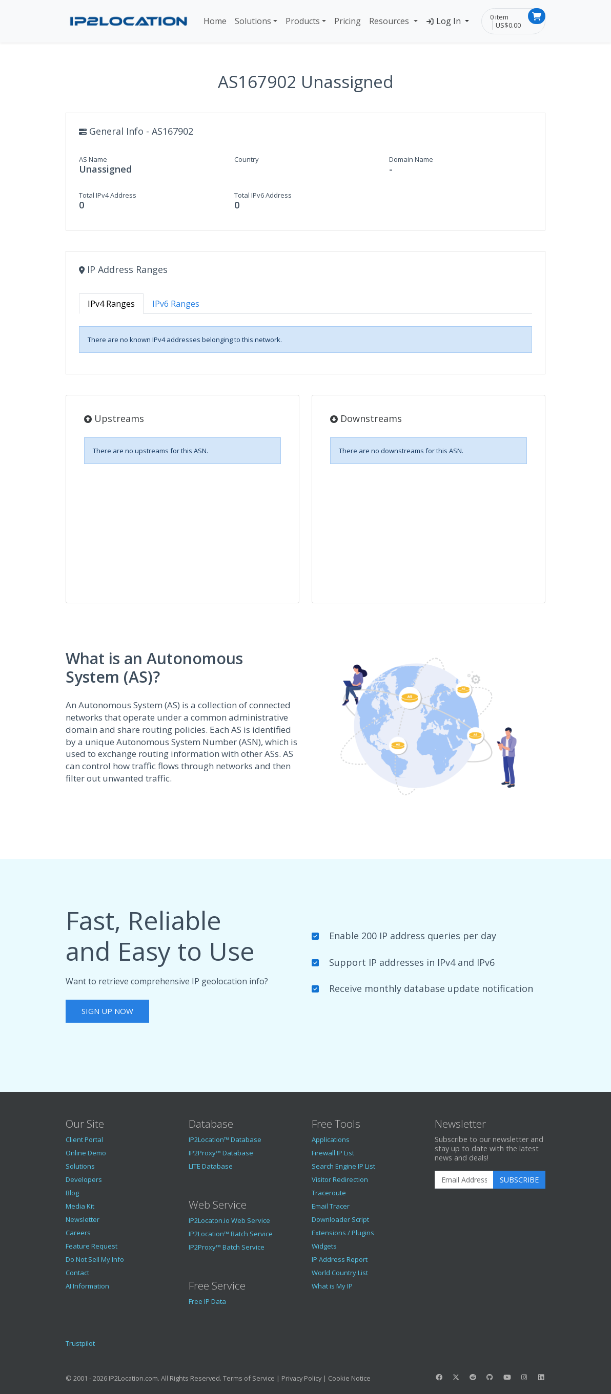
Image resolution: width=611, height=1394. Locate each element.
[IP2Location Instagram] (524, 1377)
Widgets (324, 1246)
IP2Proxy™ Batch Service (226, 1247)
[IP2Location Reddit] (473, 1377)
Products (303, 21)
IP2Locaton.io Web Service (229, 1220)
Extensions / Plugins (343, 1232)
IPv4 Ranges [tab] (111, 303)
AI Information (87, 1286)
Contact (77, 1272)
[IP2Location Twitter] (456, 1377)
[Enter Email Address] (464, 1180)
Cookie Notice (349, 1378)
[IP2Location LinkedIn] (541, 1377)
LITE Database (211, 1166)
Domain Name (411, 159)
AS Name (93, 159)
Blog (72, 1192)
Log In (444, 21)
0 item (499, 17)
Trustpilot (80, 1343)
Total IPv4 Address (107, 195)
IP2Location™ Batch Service (231, 1233)
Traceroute (329, 1192)
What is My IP (332, 1286)
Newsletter (82, 1219)
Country (246, 159)
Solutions (253, 21)
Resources (390, 21)
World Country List (340, 1272)
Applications (331, 1139)
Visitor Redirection (340, 1179)
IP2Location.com (133, 1378)
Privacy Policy (301, 1378)
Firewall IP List (333, 1152)
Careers (78, 1232)
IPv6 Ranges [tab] (175, 303)
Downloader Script (340, 1219)
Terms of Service (249, 1378)
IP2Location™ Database (225, 1139)
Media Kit (80, 1206)
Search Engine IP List (343, 1166)
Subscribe (519, 1180)
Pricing (347, 21)
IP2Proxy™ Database (221, 1152)
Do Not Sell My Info (95, 1259)
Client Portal (84, 1139)
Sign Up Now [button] (107, 1011)
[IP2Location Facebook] (439, 1377)
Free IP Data (207, 1301)
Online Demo (86, 1152)
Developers (84, 1179)
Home (215, 21)
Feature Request (91, 1246)
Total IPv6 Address (263, 195)
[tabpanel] (305, 339)
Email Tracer (331, 1206)
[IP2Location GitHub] (490, 1377)
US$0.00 (508, 25)
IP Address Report (340, 1259)
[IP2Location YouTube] (507, 1377)
